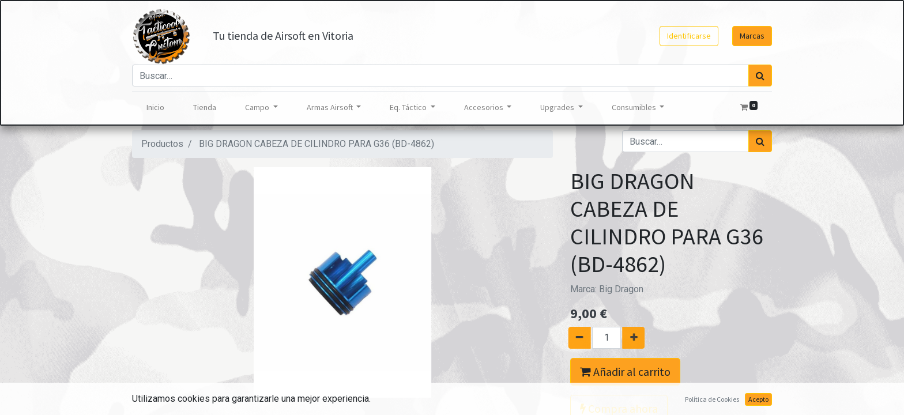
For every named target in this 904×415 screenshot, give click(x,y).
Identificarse (689, 36)
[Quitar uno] (574, 338)
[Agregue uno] (638, 338)
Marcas (752, 36)
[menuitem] (155, 107)
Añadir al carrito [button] (625, 371)
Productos (162, 143)
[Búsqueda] (760, 75)
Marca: (606, 289)
